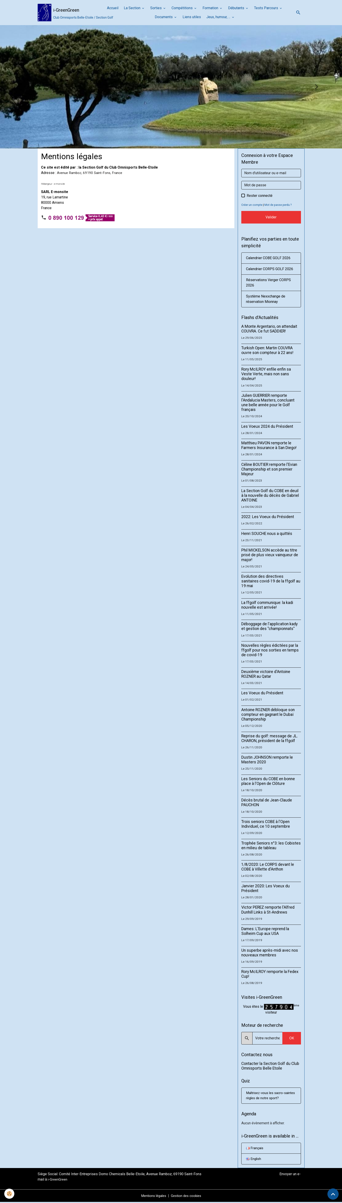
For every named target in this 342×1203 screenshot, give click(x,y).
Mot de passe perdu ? (279, 204)
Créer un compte (252, 204)
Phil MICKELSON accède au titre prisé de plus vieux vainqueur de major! (269, 555)
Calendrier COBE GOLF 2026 (268, 258)
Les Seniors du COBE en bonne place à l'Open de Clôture (268, 781)
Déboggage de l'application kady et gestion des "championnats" (269, 626)
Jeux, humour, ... (218, 17)
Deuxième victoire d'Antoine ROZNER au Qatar (265, 674)
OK (291, 1038)
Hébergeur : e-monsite (53, 183)
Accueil (112, 8)
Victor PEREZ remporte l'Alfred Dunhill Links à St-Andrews (267, 909)
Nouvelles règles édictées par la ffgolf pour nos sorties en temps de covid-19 (270, 650)
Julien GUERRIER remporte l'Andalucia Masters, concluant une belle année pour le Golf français (267, 402)
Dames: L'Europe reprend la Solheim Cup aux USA (265, 931)
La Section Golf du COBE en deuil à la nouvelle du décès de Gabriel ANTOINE (270, 495)
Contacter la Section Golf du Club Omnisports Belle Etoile (270, 1066)
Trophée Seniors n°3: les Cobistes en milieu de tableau (271, 845)
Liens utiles (192, 17)
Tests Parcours (266, 8)
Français (255, 1149)
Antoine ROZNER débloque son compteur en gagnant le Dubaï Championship (268, 714)
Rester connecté (259, 195)
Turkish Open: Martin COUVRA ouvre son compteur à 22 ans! (267, 350)
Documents (164, 17)
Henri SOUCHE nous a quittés (266, 533)
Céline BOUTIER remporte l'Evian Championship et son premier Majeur (269, 469)
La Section (132, 8)
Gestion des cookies (187, 1196)
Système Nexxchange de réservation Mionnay (265, 299)
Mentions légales (152, 1196)
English (254, 1159)
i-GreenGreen (58, 1180)
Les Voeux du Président (262, 693)
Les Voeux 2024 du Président (267, 426)
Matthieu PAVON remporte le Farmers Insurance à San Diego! (268, 445)
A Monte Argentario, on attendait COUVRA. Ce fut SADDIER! (269, 328)
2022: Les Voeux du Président (267, 517)
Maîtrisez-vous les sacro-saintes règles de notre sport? (270, 1096)
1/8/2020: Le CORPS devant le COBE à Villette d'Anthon (267, 866)
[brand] (69, 13)
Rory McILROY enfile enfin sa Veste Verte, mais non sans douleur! (266, 374)
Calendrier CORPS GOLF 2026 (269, 269)
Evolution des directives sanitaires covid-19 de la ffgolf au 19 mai (270, 581)
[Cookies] (9, 1194)
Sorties (156, 8)
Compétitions (183, 8)
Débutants (236, 8)
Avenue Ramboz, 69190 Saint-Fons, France (90, 173)
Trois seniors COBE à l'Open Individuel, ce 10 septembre (265, 824)
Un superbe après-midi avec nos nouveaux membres (269, 952)
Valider (271, 217)
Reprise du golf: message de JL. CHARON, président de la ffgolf (269, 738)
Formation (211, 8)
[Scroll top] (333, 1194)
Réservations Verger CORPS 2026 (268, 282)
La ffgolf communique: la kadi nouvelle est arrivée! (267, 605)
